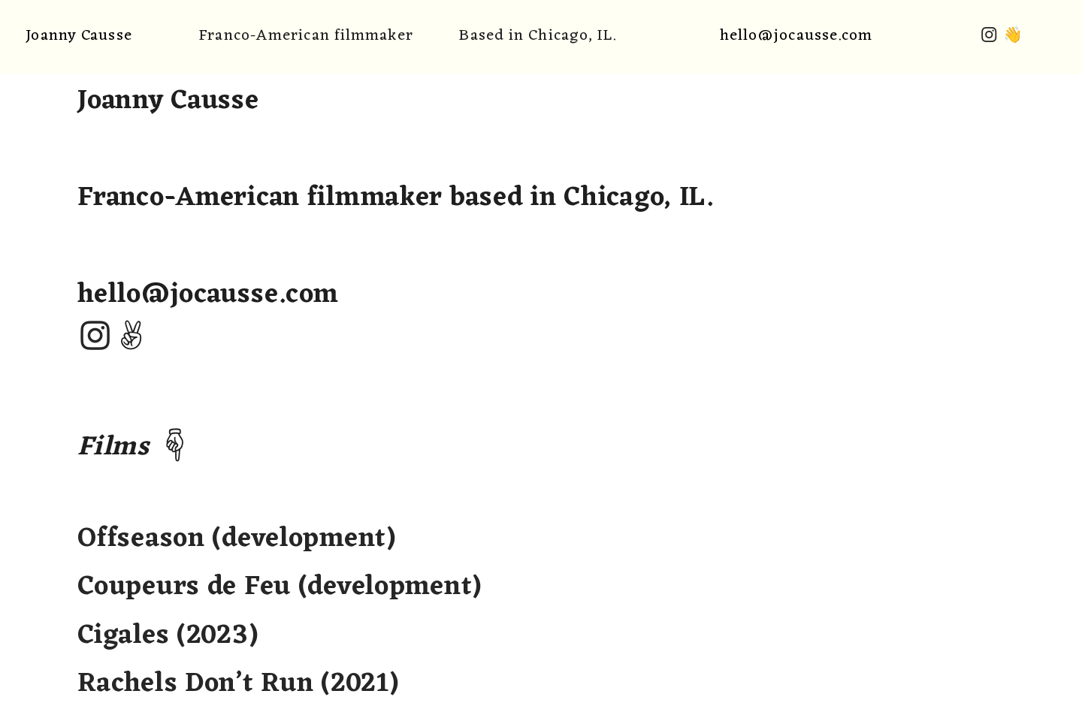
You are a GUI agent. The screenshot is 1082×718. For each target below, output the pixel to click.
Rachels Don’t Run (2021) (237, 684)
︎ (989, 35)
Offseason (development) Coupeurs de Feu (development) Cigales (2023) (279, 587)
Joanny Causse (78, 36)
